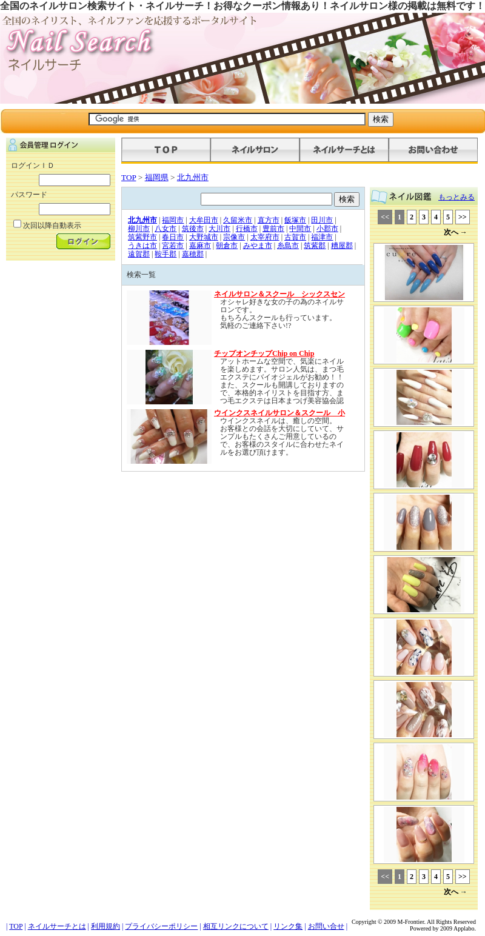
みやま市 (257, 245)
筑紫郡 (315, 245)
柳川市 (139, 228)
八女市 (165, 228)
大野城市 (203, 237)
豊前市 (273, 228)
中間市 (300, 228)
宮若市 (173, 245)
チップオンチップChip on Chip (264, 353)
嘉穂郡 (193, 254)
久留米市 (237, 220)
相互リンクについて (236, 926)
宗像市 (234, 237)
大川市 (219, 228)
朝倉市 (227, 245)
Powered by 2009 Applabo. (443, 928)
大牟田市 (203, 220)
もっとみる (456, 197)
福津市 (322, 237)
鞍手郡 (165, 254)
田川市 (322, 220)
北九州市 (193, 177)
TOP (128, 177)
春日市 (173, 237)
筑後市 (193, 228)
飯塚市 (295, 220)
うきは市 (142, 245)
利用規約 (105, 926)
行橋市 (247, 228)
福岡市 (173, 220)
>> (462, 217)
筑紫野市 (142, 237)
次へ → (455, 232)
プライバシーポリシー (161, 926)
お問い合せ (326, 926)
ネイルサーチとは (57, 926)
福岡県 (157, 177)
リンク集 (288, 926)
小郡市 (327, 228)
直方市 (268, 220)
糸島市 (288, 245)
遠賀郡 (139, 254)
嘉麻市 (200, 245)
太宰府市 (264, 237)
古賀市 (295, 237)
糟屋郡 (342, 245)
